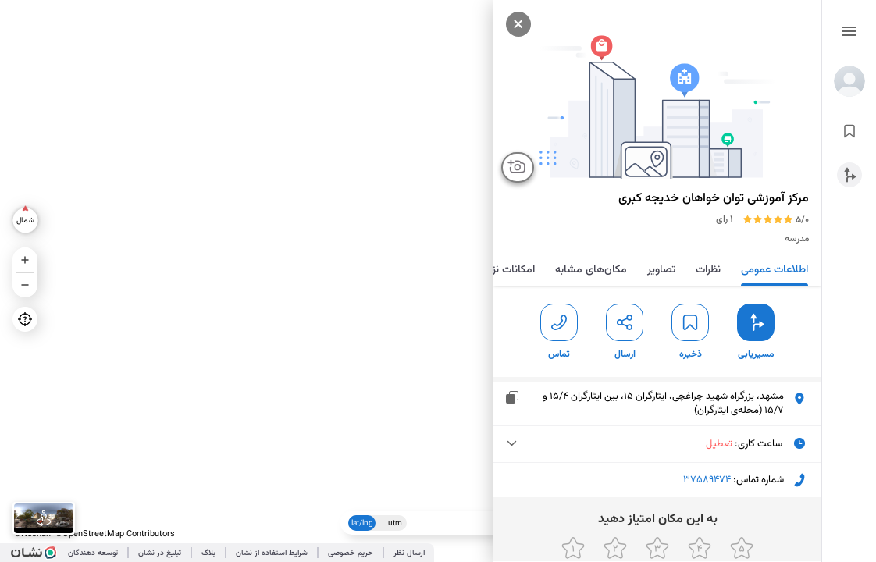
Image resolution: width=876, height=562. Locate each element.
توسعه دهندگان (93, 553)
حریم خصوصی (350, 553)
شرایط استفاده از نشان (272, 553)
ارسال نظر (409, 553)
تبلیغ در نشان (159, 553)
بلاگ (208, 553)
